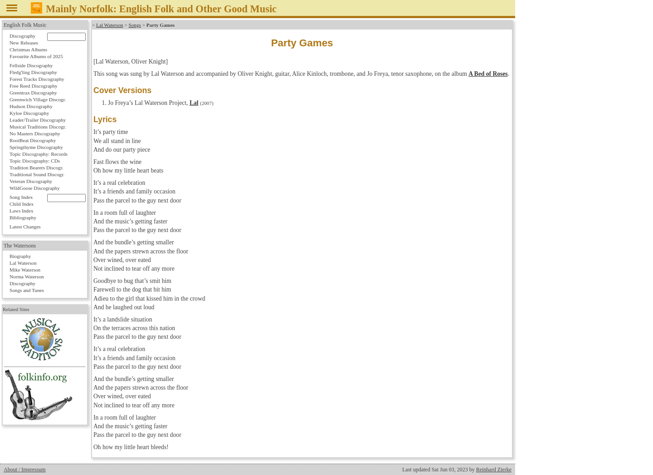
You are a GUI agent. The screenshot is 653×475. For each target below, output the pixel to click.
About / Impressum (25, 469)
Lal (194, 102)
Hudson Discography (31, 106)
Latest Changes (25, 226)
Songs (135, 25)
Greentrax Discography (33, 92)
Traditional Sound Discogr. (37, 174)
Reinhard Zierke (494, 469)
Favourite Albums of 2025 (36, 56)
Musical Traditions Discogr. (38, 126)
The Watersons (20, 245)
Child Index (22, 204)
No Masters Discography (35, 133)
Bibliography (23, 217)
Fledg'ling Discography (33, 72)
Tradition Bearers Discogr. (36, 167)
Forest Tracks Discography (37, 79)
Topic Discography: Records (39, 154)
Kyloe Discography (29, 113)
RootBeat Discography (33, 140)
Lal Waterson (109, 25)
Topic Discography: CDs (35, 160)
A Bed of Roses (487, 73)
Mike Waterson (25, 269)
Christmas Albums (28, 49)
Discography (22, 36)
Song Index (21, 197)
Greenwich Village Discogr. (38, 99)
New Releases (24, 42)
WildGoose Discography (34, 188)
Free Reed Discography (34, 86)
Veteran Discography (31, 181)
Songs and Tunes (27, 290)
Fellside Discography (31, 65)
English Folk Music (25, 25)
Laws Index (22, 210)
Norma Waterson (27, 276)
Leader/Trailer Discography (38, 120)
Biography (20, 256)
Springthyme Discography (36, 147)
